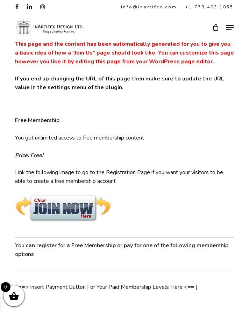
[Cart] (215, 27)
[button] (230, 27)
